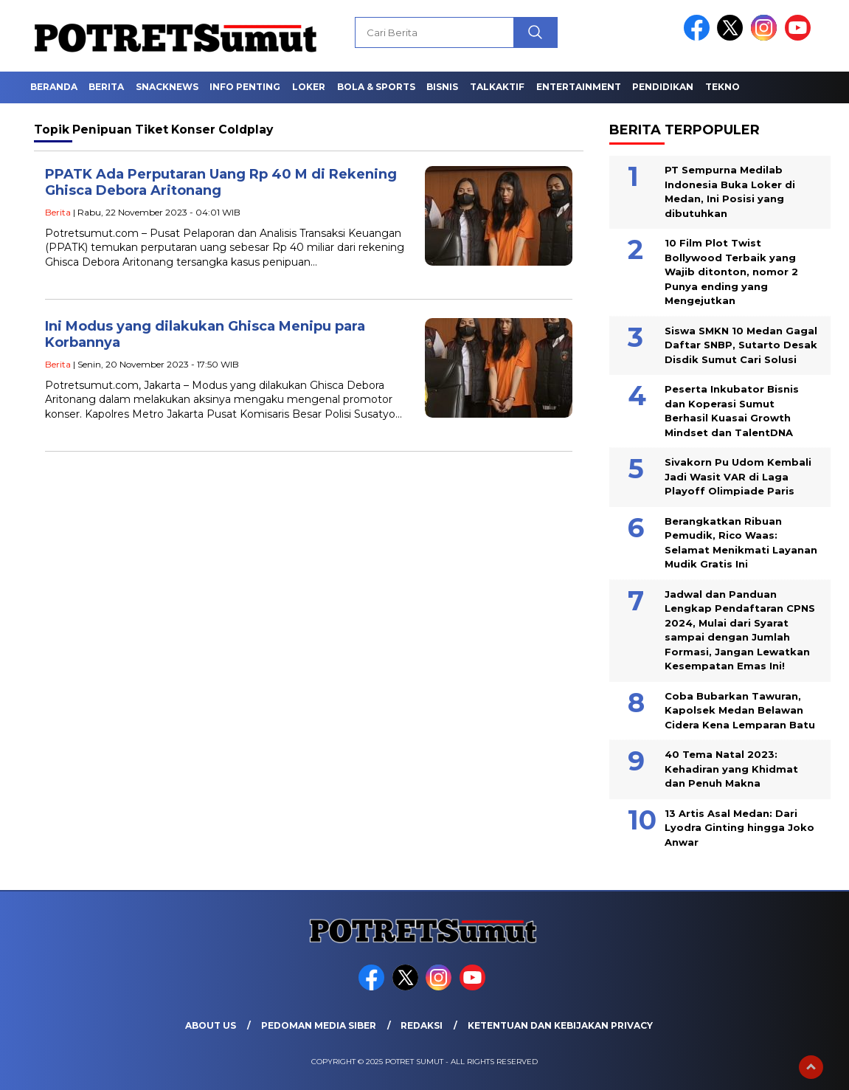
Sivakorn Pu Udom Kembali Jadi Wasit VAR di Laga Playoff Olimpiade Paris (738, 476)
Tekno (722, 86)
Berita (106, 86)
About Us (210, 1025)
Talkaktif (497, 86)
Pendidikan (662, 86)
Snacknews (167, 86)
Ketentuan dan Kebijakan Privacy (560, 1025)
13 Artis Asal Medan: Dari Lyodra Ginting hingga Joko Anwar (739, 827)
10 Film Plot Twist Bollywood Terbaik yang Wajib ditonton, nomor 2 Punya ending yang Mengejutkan (731, 271)
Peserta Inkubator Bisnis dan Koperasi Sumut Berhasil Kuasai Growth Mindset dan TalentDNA (732, 410)
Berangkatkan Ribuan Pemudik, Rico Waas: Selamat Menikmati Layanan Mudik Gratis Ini (741, 542)
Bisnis (442, 86)
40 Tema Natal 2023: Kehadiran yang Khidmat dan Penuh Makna (731, 768)
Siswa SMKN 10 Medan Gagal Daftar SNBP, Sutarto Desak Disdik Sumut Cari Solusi (741, 345)
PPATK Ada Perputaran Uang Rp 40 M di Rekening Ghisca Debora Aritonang (221, 182)
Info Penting (244, 86)
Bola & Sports (376, 86)
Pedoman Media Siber (318, 1025)
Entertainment (578, 86)
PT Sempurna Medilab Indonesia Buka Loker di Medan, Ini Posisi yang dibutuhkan (730, 191)
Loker (308, 86)
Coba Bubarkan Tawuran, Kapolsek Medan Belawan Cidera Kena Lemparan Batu (740, 710)
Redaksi (422, 1025)
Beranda (53, 86)
